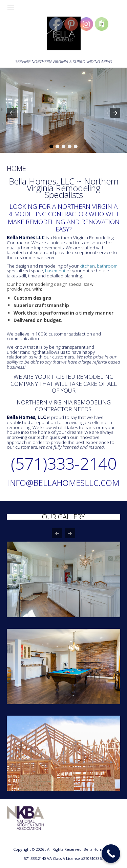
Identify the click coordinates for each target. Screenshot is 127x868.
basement (55, 271)
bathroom (107, 266)
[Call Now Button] (111, 853)
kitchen (87, 266)
